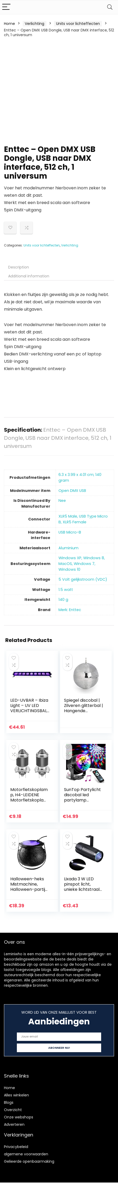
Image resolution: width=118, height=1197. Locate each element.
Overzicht (13, 1109)
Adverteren (14, 1124)
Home (9, 23)
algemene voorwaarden (26, 1154)
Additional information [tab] (28, 276)
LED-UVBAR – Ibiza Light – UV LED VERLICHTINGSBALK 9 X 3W (30, 708)
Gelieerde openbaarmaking (29, 1161)
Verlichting (34, 23)
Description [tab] (18, 267)
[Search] (110, 7)
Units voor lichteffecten (78, 23)
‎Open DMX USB (72, 490)
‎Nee (62, 500)
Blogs (8, 1102)
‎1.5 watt (65, 589)
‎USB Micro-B (69, 532)
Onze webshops (18, 1117)
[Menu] (6, 7)
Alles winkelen (16, 1095)
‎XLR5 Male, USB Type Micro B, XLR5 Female (83, 519)
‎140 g (63, 599)
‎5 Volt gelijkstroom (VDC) (82, 579)
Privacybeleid (16, 1146)
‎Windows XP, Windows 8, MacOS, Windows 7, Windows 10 (81, 563)
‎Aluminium (68, 548)
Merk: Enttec (69, 609)
